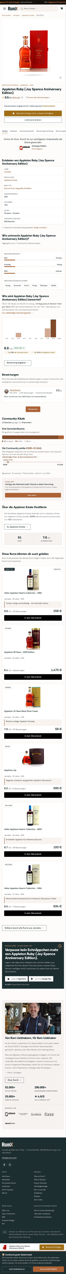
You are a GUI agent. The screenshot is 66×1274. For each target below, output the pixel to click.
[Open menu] (4, 8)
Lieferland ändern (32, 120)
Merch (4, 1193)
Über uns (5, 1210)
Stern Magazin (38, 149)
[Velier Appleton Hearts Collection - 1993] (33, 579)
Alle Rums (6, 1176)
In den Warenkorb (32, 618)
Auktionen (6, 1186)
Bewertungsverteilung (44, 131)
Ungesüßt (19, 188)
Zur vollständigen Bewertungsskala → (17, 313)
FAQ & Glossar (40, 1179)
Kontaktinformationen (43, 1217)
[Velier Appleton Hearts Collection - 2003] (33, 815)
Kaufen (5, 131)
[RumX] (13, 8)
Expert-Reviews (40, 1183)
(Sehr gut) (16, 97)
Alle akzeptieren (48, 1269)
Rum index (38, 1200)
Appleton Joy (10, 770)
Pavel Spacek (15, 390)
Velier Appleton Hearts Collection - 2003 (23, 829)
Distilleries (38, 1193)
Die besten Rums (9, 1183)
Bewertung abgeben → (18, 362)
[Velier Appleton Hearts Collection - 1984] (33, 874)
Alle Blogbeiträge (40, 1186)
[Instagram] (10, 1165)
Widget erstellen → (41, 228)
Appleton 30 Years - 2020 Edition (19, 652)
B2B (3, 1217)
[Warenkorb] (61, 8)
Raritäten (27, 188)
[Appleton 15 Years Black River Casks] (33, 697)
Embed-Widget (8, 1220)
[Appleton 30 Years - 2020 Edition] (33, 638)
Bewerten (33, 409)
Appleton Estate (10, 85)
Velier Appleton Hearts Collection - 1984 (23, 888)
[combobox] (38, 8)
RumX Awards (7, 1190)
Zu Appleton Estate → (17, 527)
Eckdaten (13, 131)
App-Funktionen (8, 1214)
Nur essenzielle (17, 1269)
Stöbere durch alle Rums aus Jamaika (24, 928)
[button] (33, 50)
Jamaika (24, 85)
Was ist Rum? (39, 1176)
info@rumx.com (9, 1158)
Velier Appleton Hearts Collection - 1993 (23, 593)
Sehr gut (19, 348)
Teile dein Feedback (42, 1214)
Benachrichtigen (51, 1247)
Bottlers (37, 1196)
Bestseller (6, 1179)
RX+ (3, 1224)
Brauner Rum (9, 188)
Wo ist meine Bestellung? (44, 1210)
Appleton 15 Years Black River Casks (21, 711)
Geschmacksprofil (27, 131)
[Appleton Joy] (33, 756)
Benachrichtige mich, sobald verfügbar (33, 113)
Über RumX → (14, 1080)
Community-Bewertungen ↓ (38, 97)
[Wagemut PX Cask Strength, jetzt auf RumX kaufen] (33, 2)
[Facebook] (4, 1165)
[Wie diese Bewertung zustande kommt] (22, 97)
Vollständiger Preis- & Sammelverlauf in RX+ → (20, 457)
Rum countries (40, 1190)
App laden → (33, 495)
